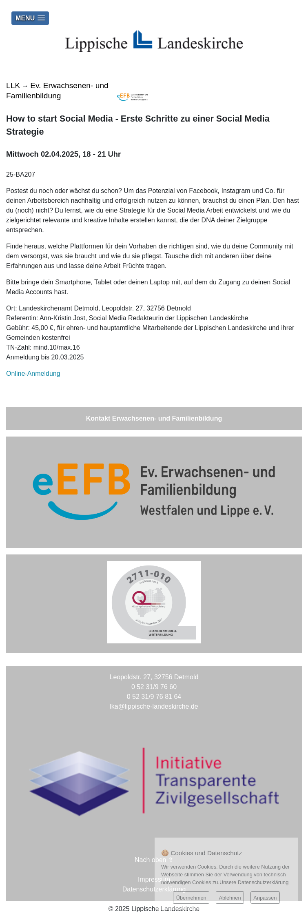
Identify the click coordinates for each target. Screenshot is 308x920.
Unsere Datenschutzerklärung (253, 882)
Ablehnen (230, 898)
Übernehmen (191, 898)
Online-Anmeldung (33, 373)
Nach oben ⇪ (154, 859)
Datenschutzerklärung (154, 889)
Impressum (154, 879)
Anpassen (265, 898)
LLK (13, 85)
